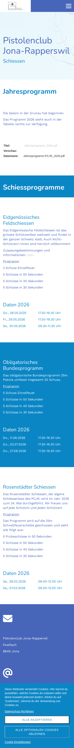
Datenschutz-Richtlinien (19, 711)
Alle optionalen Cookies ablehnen (37, 731)
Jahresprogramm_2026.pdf (40, 145)
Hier (30, 255)
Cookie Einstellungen (18, 742)
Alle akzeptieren (37, 719)
